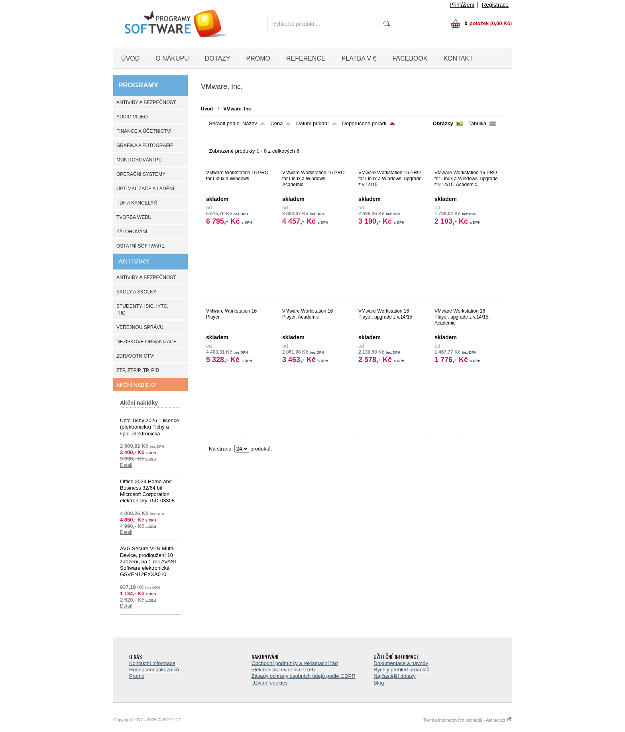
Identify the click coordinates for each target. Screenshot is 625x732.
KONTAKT (458, 58)
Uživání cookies (270, 683)
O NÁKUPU (172, 58)
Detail (126, 465)
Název (249, 123)
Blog (378, 683)
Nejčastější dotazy (394, 676)
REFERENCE (306, 58)
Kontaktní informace (152, 663)
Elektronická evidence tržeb (283, 670)
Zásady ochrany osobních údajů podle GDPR (304, 676)
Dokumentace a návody (400, 663)
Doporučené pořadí (364, 123)
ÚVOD (130, 58)
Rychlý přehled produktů (401, 670)
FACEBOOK (409, 58)
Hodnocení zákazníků (154, 670)
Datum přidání (312, 123)
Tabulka (477, 123)
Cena (276, 123)
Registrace (495, 5)
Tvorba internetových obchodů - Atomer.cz (467, 720)
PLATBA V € (359, 58)
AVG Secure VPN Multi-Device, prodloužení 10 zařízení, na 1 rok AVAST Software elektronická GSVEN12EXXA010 (148, 561)
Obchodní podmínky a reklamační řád (295, 663)
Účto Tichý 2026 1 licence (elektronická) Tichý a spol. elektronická (149, 427)
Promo (136, 676)
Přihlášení (462, 5)
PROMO (258, 58)
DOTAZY (217, 58)
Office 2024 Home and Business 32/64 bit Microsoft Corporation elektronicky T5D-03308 (147, 491)
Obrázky (442, 123)
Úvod (207, 109)
